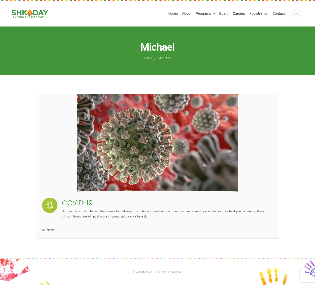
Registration (258, 14)
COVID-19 (77, 203)
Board (223, 14)
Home (173, 14)
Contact (279, 14)
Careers (239, 14)
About (186, 14)
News (50, 230)
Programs (203, 14)
